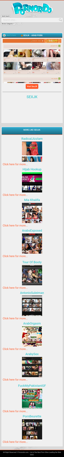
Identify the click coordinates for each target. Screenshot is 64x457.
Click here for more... (15, 164)
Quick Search (6, 16)
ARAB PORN (36, 35)
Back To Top (32, 133)
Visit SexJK (32, 86)
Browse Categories (8, 23)
